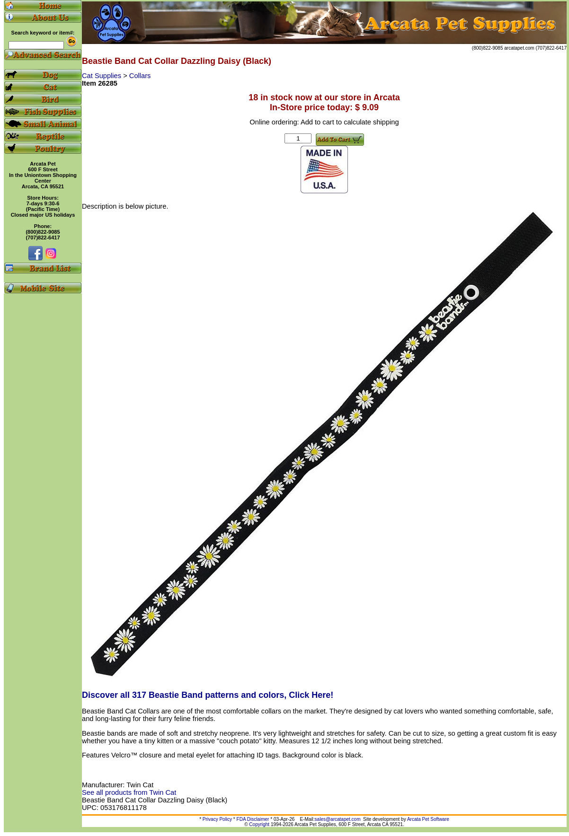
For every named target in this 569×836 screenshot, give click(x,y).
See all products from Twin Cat (129, 792)
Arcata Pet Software (428, 819)
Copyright (259, 824)
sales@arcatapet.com (338, 819)
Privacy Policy (217, 819)
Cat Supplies (102, 75)
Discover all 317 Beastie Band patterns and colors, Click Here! (207, 695)
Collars (140, 75)
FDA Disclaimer (253, 819)
